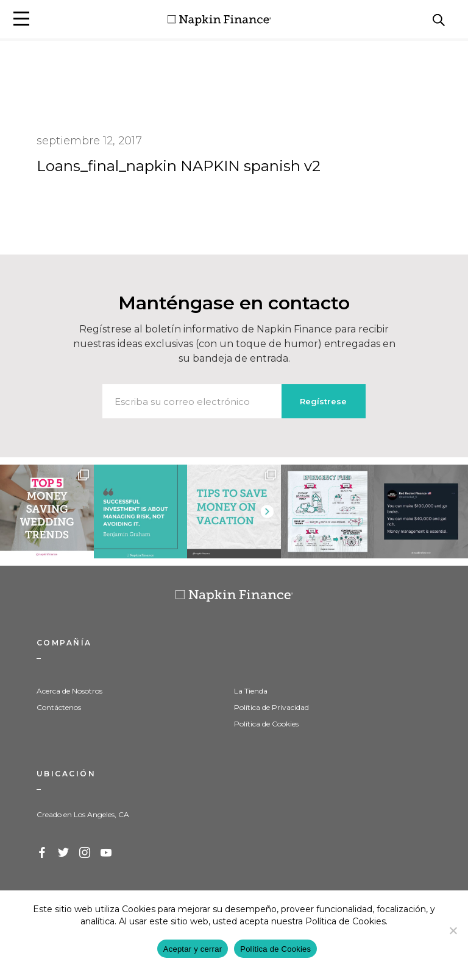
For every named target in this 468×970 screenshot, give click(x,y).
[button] (21, 18)
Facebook (43, 853)
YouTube (107, 853)
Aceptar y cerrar (192, 949)
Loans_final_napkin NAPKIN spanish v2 (179, 166)
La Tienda (251, 690)
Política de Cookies (266, 723)
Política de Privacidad (271, 707)
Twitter (64, 853)
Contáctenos (59, 707)
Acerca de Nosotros (69, 690)
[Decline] (453, 930)
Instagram (85, 853)
